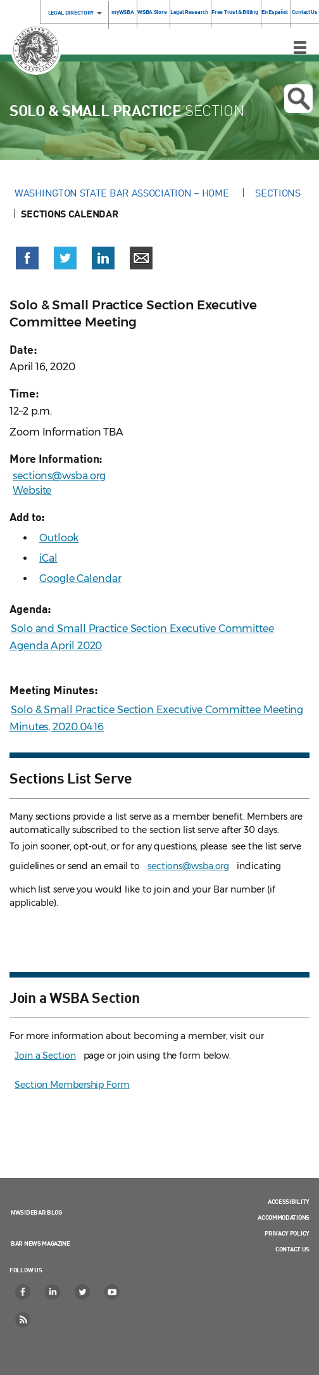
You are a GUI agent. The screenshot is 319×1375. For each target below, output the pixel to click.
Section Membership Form (72, 1084)
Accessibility (289, 1201)
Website (32, 490)
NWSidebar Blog (36, 1212)
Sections (278, 192)
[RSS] (23, 1320)
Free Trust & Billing (234, 11)
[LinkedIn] (53, 1292)
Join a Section (45, 1055)
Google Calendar (80, 578)
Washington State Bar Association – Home (123, 192)
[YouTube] (113, 1292)
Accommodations (284, 1217)
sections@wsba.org (59, 476)
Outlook (58, 538)
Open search (298, 98)
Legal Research (189, 11)
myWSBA (122, 11)
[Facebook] (23, 1292)
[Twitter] (83, 1292)
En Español (274, 11)
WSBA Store (151, 11)
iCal (48, 558)
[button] (27, 258)
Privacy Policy (287, 1233)
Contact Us (305, 11)
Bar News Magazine (40, 1243)
